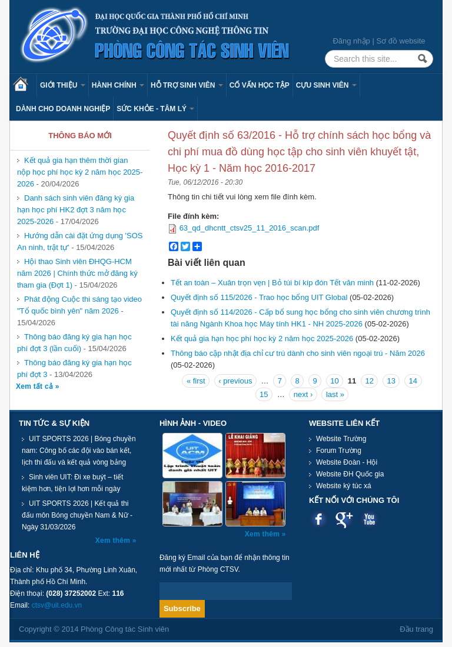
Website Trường (341, 439)
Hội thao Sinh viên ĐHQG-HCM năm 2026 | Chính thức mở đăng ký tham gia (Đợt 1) (77, 273)
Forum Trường (338, 450)
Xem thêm (113, 540)
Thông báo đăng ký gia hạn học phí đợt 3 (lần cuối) (74, 342)
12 (369, 380)
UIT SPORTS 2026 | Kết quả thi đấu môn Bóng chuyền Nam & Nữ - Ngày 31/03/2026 (77, 515)
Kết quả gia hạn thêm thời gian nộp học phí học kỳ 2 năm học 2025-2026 (79, 172)
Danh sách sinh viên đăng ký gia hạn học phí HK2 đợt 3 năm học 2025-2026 (75, 210)
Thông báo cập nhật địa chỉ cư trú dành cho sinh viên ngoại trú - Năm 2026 (298, 353)
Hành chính (118, 85)
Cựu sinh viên (326, 85)
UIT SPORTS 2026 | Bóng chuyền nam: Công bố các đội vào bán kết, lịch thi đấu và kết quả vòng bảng (79, 450)
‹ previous (235, 380)
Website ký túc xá (343, 486)
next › (303, 394)
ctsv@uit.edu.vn (57, 605)
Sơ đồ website (400, 40)
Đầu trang (416, 629)
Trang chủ (24, 85)
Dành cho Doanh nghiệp (63, 109)
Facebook (318, 519)
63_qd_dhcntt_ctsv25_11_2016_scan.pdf (250, 228)
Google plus (344, 519)
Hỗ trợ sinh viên (187, 85)
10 (334, 380)
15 (264, 394)
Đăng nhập (351, 40)
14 (413, 380)
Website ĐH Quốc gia (350, 474)
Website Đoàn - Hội (346, 462)
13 (391, 380)
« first (196, 380)
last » (335, 394)
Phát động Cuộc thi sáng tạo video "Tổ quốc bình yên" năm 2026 (79, 305)
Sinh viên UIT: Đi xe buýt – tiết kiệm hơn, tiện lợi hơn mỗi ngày (72, 483)
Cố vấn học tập (260, 85)
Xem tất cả (35, 386)
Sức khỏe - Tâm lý (155, 109)
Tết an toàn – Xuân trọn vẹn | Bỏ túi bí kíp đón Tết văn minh (272, 282)
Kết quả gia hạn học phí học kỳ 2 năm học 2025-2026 (262, 338)
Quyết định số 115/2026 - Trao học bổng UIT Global (259, 297)
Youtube (369, 519)
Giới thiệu (62, 85)
